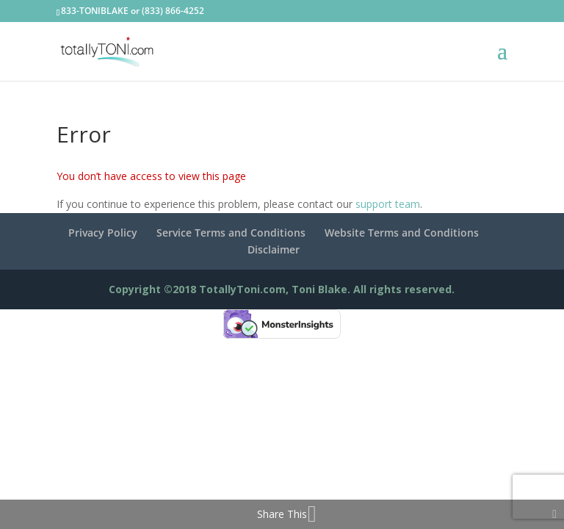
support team (387, 204)
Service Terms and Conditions (231, 233)
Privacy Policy (102, 233)
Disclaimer (273, 249)
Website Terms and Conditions (402, 233)
